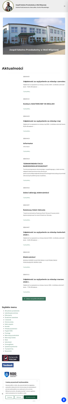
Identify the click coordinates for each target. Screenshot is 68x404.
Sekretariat (8, 342)
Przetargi (7, 333)
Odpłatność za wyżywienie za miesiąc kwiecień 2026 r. (44, 233)
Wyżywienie (8, 351)
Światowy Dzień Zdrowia (34, 210)
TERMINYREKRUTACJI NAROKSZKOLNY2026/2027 (35, 165)
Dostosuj (9, 397)
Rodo (6, 340)
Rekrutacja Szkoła (10, 338)
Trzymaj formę (9, 349)
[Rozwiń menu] (64, 6)
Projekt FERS (9, 331)
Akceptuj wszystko (30, 397)
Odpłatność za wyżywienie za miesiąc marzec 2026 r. (43, 280)
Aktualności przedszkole (12, 311)
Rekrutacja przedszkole (12, 335)
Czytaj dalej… (27, 91)
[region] (21, 390)
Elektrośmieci (29, 257)
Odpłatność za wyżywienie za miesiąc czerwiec (44, 81)
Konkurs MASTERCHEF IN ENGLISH (39, 104)
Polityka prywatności (11, 329)
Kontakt (7, 326)
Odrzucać (19, 397)
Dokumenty (8, 315)
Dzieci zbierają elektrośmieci (36, 193)
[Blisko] (38, 381)
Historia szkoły (9, 322)
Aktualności (12, 68)
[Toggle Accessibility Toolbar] (63, 399)
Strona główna (9, 344)
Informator (28, 143)
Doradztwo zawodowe (11, 317)
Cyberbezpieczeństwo (11, 313)
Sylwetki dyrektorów (11, 346)
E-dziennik (8, 320)
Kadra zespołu (9, 324)
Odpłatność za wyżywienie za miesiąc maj (42, 121)
